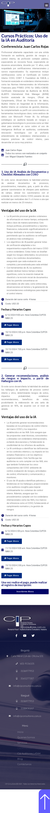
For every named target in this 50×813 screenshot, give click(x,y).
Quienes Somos (26, 737)
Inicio (20, 732)
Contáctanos (24, 764)
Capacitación (24, 748)
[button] (46, 5)
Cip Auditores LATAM (29, 753)
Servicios (22, 743)
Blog (20, 759)
